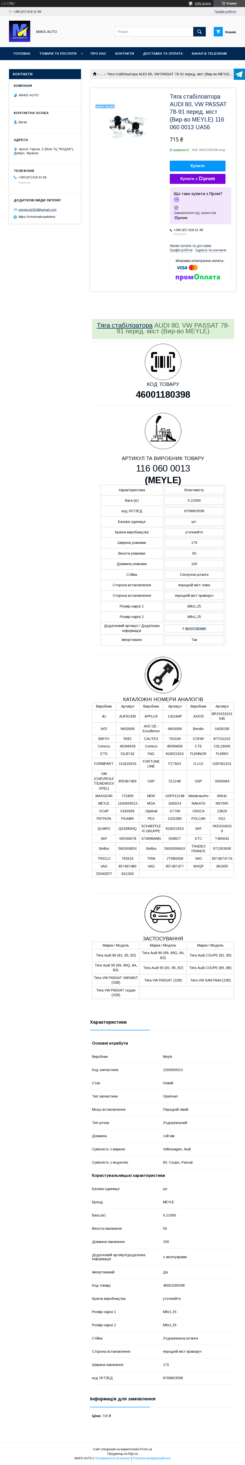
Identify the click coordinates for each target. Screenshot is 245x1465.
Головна (22, 53)
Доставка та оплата (163, 53)
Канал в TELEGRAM (209, 53)
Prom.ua (146, 1449)
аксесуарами (195, 628)
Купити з (197, 179)
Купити (198, 166)
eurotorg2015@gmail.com (37, 210)
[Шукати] (199, 31)
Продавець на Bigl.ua (122, 1454)
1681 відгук (203, 3)
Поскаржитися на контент (112, 1458)
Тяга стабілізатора (124, 325)
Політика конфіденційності (152, 1458)
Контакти (124, 53)
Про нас (98, 53)
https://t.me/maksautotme (36, 217)
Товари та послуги (57, 53)
